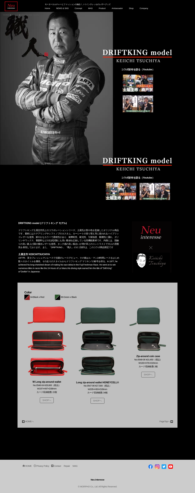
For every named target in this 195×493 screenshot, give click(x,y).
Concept (78, 8)
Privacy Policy (41, 466)
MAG (90, 8)
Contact (56, 466)
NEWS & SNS (62, 8)
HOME (6, 15)
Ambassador (117, 8)
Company (144, 8)
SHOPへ (47, 400)
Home (47, 8)
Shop (131, 8)
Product (102, 8)
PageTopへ (166, 421)
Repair (67, 466)
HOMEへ (28, 421)
